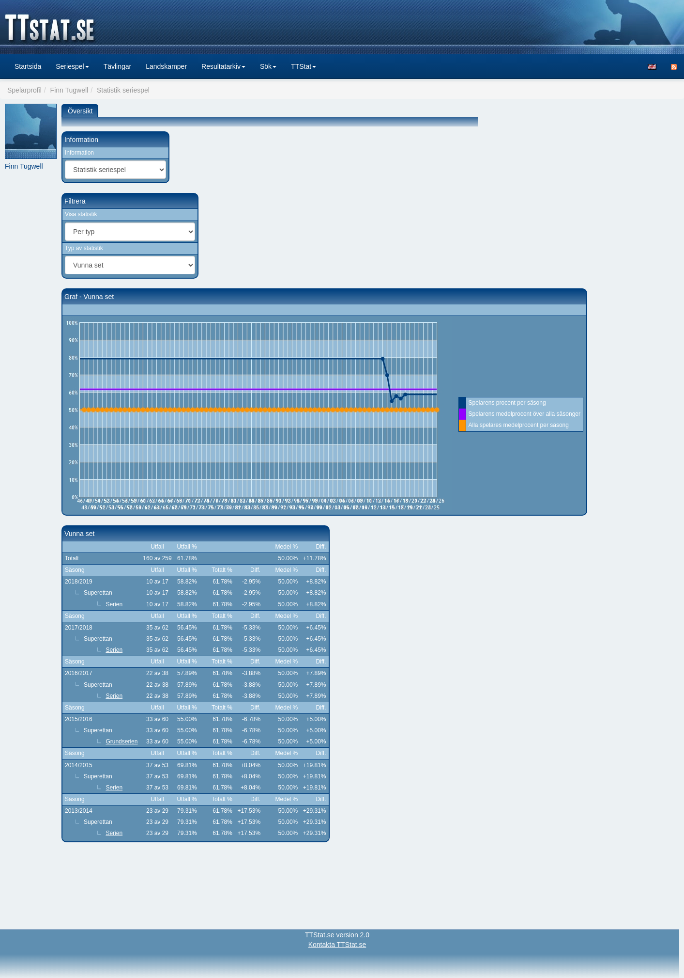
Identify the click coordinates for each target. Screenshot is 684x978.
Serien (114, 604)
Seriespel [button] (72, 66)
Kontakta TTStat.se (337, 944)
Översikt (80, 111)
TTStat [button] (303, 66)
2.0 (364, 935)
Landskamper (166, 66)
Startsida (28, 66)
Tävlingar (118, 66)
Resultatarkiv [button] (223, 66)
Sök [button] (268, 66)
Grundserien (121, 741)
